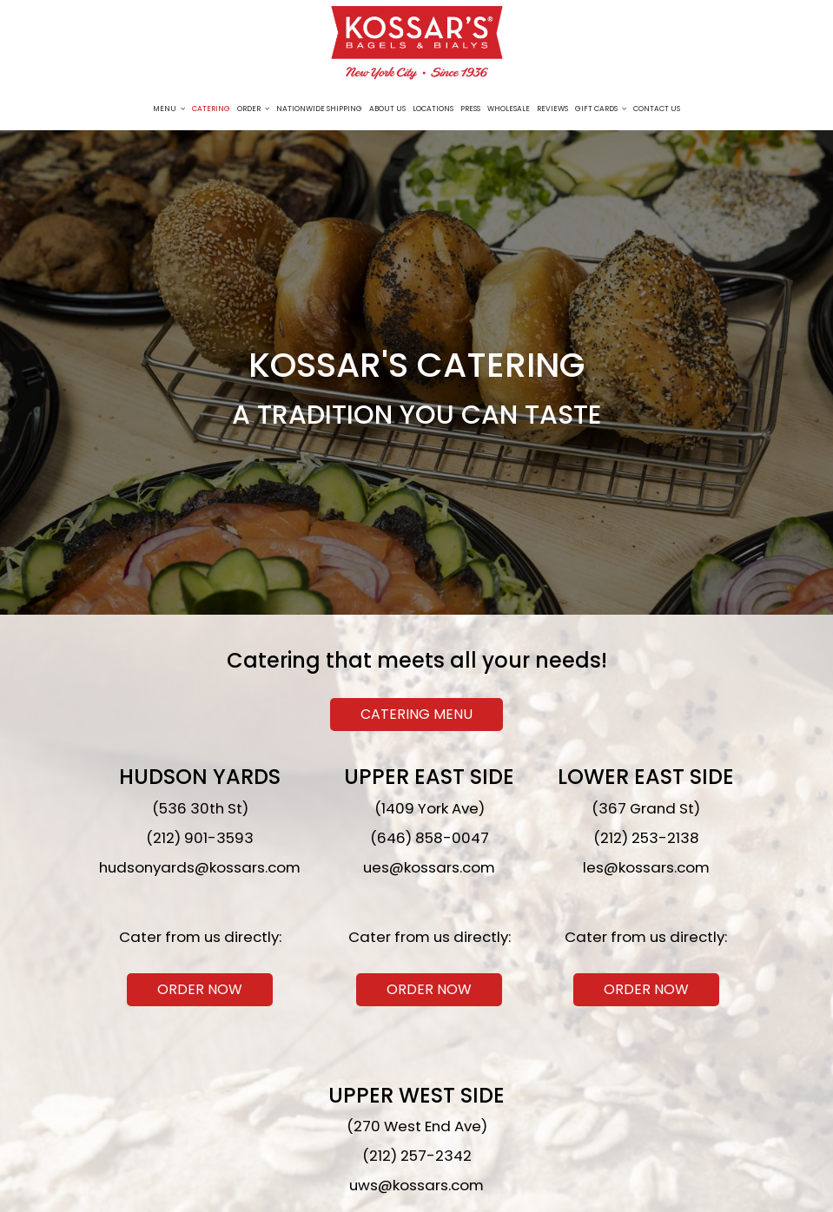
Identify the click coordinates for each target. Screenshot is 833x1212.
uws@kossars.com (416, 1185)
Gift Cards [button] (600, 108)
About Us (387, 108)
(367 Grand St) (646, 808)
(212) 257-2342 (417, 1155)
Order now (184, 991)
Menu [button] (169, 108)
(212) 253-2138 (646, 837)
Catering (211, 108)
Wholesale (508, 108)
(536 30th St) (200, 808)
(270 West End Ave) (417, 1126)
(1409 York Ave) (429, 808)
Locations (433, 108)
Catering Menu (416, 714)
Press (470, 108)
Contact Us (656, 108)
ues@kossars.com (429, 867)
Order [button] (253, 108)
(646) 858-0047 (429, 837)
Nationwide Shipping (319, 108)
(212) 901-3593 (200, 837)
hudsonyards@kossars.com (200, 867)
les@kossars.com (646, 867)
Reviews (552, 108)
